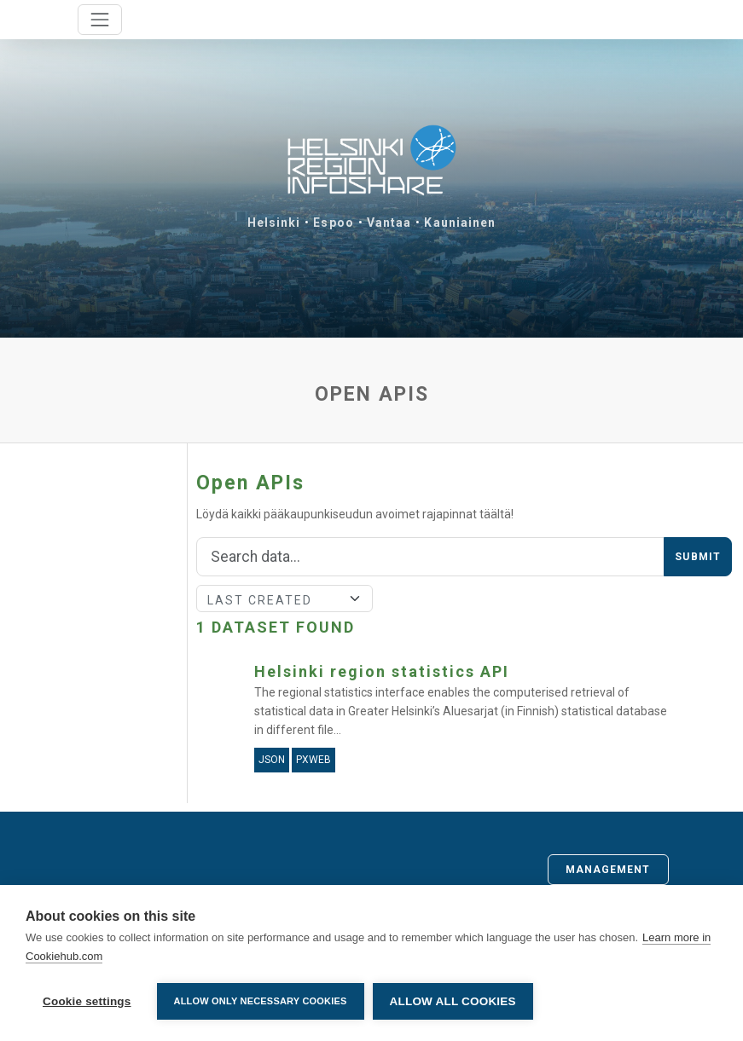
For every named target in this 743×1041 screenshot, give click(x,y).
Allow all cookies (453, 1001)
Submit (698, 557)
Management (608, 870)
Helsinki (274, 222)
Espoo (333, 222)
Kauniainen (460, 222)
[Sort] (284, 598)
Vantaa (389, 222)
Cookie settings (87, 1001)
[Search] (430, 556)
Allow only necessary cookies (260, 1001)
